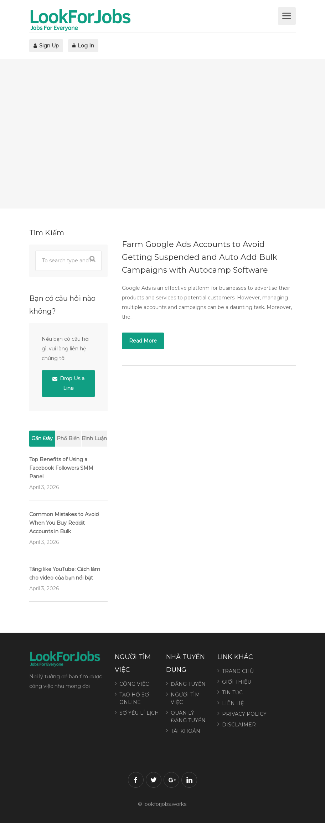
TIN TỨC (232, 692)
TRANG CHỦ (238, 671)
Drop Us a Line (68, 383)
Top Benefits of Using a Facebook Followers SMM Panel (61, 468)
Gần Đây (42, 438)
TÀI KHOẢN (185, 731)
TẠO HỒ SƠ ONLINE (134, 698)
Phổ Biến (68, 438)
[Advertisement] (162, 134)
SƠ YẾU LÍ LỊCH (139, 713)
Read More (143, 341)
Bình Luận (94, 438)
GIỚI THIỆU (236, 682)
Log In (83, 45)
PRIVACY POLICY (244, 714)
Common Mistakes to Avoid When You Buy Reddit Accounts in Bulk (64, 523)
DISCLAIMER (239, 724)
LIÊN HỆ (233, 703)
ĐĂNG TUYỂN (188, 684)
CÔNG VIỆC (134, 684)
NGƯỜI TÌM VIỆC (185, 698)
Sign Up (46, 45)
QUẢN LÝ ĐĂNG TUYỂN (188, 717)
